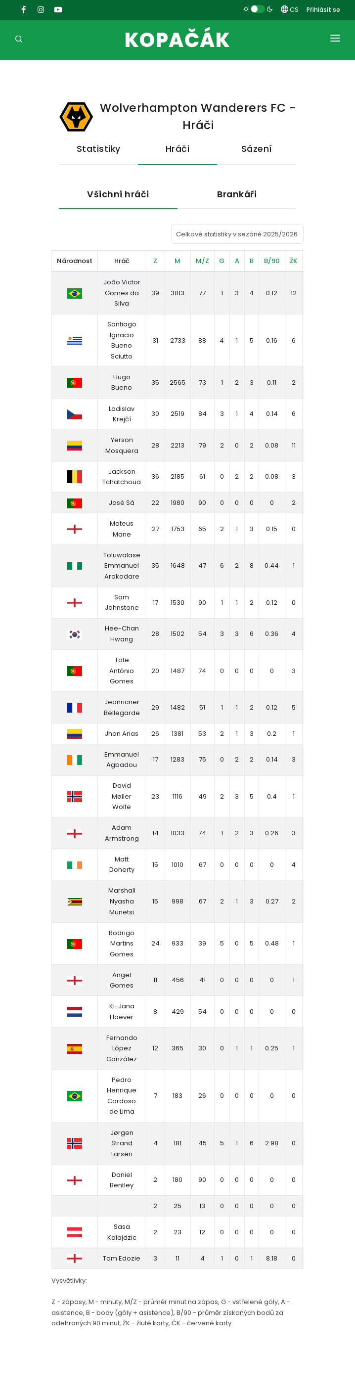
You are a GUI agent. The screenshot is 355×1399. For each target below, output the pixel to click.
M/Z (202, 261)
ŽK (293, 261)
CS (290, 9)
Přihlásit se (323, 9)
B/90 (272, 261)
